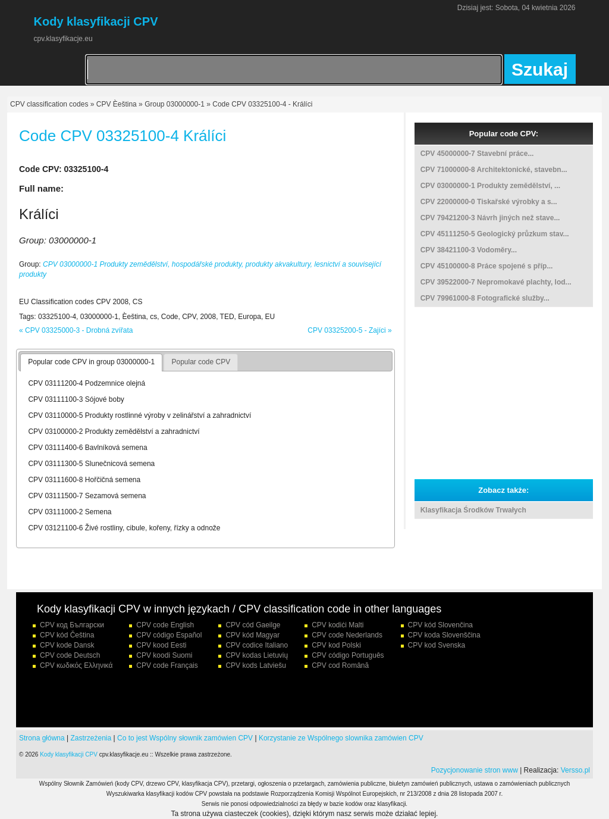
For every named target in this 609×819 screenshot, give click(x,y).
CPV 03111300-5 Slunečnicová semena (91, 463)
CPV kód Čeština (67, 635)
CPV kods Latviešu (255, 665)
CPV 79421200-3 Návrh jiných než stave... (490, 218)
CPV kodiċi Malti (337, 625)
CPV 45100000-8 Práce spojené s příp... (486, 266)
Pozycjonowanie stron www (474, 770)
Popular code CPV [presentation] (200, 362)
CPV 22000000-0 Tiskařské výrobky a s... (488, 202)
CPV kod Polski (336, 645)
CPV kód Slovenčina (440, 625)
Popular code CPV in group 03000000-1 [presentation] (91, 362)
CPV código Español (169, 635)
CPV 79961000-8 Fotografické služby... (485, 298)
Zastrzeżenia (91, 738)
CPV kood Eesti (161, 645)
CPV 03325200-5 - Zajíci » (349, 330)
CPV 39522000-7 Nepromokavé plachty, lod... (496, 282)
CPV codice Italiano (256, 645)
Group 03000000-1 (175, 104)
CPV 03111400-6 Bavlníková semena (87, 447)
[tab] (91, 362)
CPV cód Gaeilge (252, 625)
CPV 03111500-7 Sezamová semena (87, 496)
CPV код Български (72, 625)
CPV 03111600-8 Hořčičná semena (84, 480)
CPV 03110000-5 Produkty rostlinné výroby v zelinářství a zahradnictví (139, 415)
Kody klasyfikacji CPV (69, 754)
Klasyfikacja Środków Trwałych (473, 510)
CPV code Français (166, 665)
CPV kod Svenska (437, 645)
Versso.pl (575, 770)
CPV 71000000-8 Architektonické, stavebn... (493, 169)
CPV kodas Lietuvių (256, 655)
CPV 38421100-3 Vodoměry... (468, 250)
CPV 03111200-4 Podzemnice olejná (86, 383)
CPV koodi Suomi (164, 655)
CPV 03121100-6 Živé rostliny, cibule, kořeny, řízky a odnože (124, 528)
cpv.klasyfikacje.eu (63, 39)
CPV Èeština (116, 104)
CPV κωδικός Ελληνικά (76, 665)
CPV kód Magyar (252, 635)
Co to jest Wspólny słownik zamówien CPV (185, 738)
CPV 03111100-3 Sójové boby (76, 399)
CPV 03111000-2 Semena (69, 512)
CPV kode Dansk (67, 645)
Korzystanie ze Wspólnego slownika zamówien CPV (341, 738)
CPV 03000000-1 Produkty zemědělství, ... (490, 186)
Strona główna (42, 738)
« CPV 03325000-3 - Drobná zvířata (76, 330)
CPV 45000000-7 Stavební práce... (477, 153)
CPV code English (165, 625)
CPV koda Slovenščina (444, 635)
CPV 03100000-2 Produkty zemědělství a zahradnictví (113, 431)
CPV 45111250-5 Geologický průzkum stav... (494, 234)
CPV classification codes (49, 104)
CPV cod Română (340, 665)
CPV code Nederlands (347, 635)
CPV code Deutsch (70, 655)
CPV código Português (348, 655)
